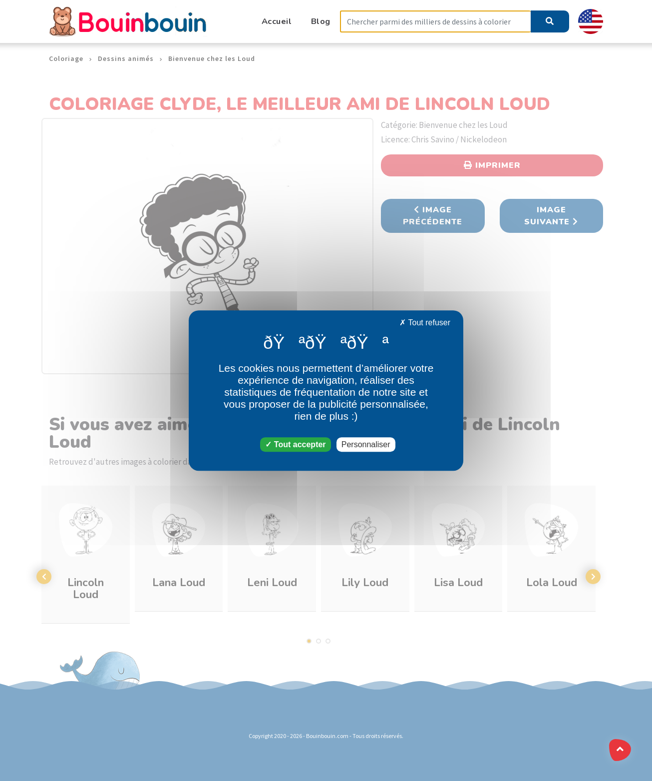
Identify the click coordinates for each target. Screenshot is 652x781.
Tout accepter (295, 444)
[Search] (435, 21)
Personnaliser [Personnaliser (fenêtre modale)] (365, 444)
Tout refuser (424, 322)
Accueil (277, 21)
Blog (320, 21)
